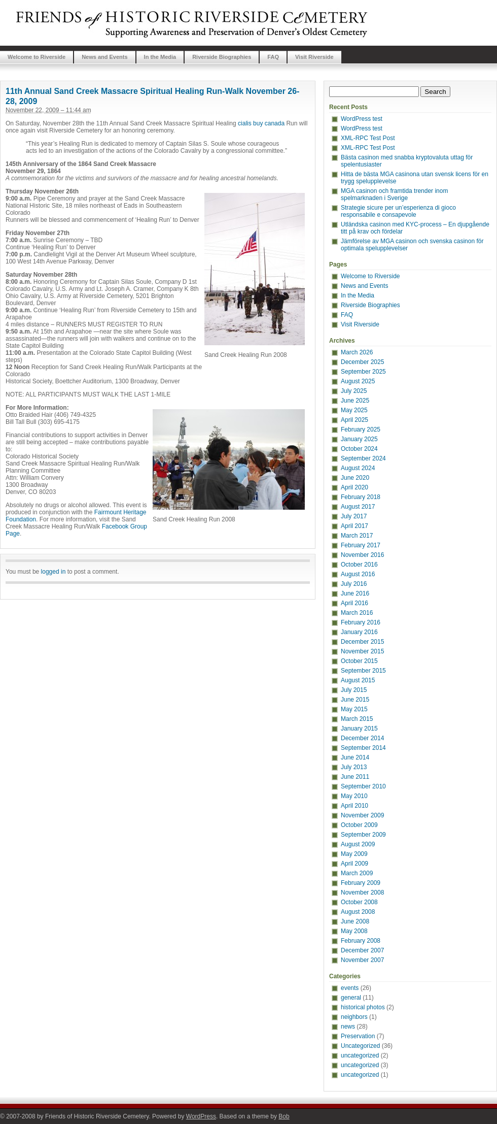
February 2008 (360, 940)
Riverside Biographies (221, 57)
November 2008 (362, 892)
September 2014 (363, 747)
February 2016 (360, 622)
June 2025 (355, 400)
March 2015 (357, 718)
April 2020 (354, 487)
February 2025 (360, 429)
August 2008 (358, 911)
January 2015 (359, 728)
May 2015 (354, 709)
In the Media (160, 57)
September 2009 (363, 834)
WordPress (201, 1116)
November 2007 (362, 960)
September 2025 (363, 371)
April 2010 (354, 805)
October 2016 (359, 564)
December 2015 (362, 641)
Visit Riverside (314, 57)
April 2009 (354, 863)
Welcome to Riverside (36, 57)
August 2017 (358, 506)
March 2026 (357, 352)
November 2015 (362, 651)
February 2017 (360, 545)
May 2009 (354, 853)
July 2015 (354, 689)
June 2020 (355, 477)
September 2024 (363, 458)
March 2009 (357, 873)
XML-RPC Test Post (368, 138)
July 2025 (354, 390)
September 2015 (363, 670)
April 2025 (354, 419)
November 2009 (362, 815)
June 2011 (355, 776)
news (348, 1026)
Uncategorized (360, 1045)
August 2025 (358, 381)
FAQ (273, 57)
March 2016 (357, 612)
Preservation (358, 1036)
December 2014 (362, 738)
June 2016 (355, 593)
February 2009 (360, 882)
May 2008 (354, 931)
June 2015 (355, 699)
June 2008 (355, 921)
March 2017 (357, 535)
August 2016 (358, 574)
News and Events (104, 57)
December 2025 (362, 362)
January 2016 (359, 632)
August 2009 (358, 844)
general (351, 997)
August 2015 (358, 680)
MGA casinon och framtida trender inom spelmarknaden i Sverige (394, 194)
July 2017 (354, 516)
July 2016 (354, 583)
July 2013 (354, 767)
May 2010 (354, 796)
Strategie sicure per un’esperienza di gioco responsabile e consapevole (398, 211)
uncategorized (360, 1055)
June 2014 (355, 757)
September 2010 (363, 786)
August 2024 (358, 468)
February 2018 (360, 497)
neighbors (354, 1016)
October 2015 (359, 661)
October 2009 (359, 825)
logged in (53, 571)
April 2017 (354, 526)
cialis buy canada (261, 123)
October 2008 (359, 902)
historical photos (363, 1007)
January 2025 (359, 439)
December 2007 (362, 950)
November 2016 (362, 554)
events (350, 987)
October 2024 (359, 448)
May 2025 (354, 410)
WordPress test (361, 118)
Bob (283, 1116)
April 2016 (354, 603)
